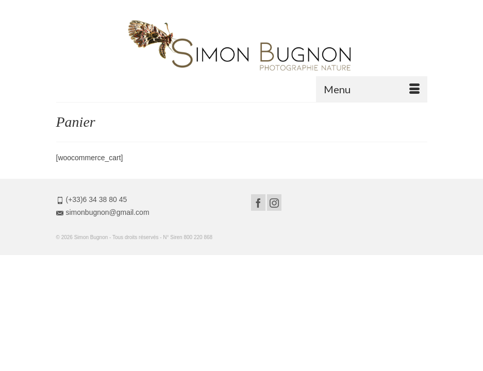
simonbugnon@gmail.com (102, 212)
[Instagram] (274, 202)
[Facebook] (258, 202)
